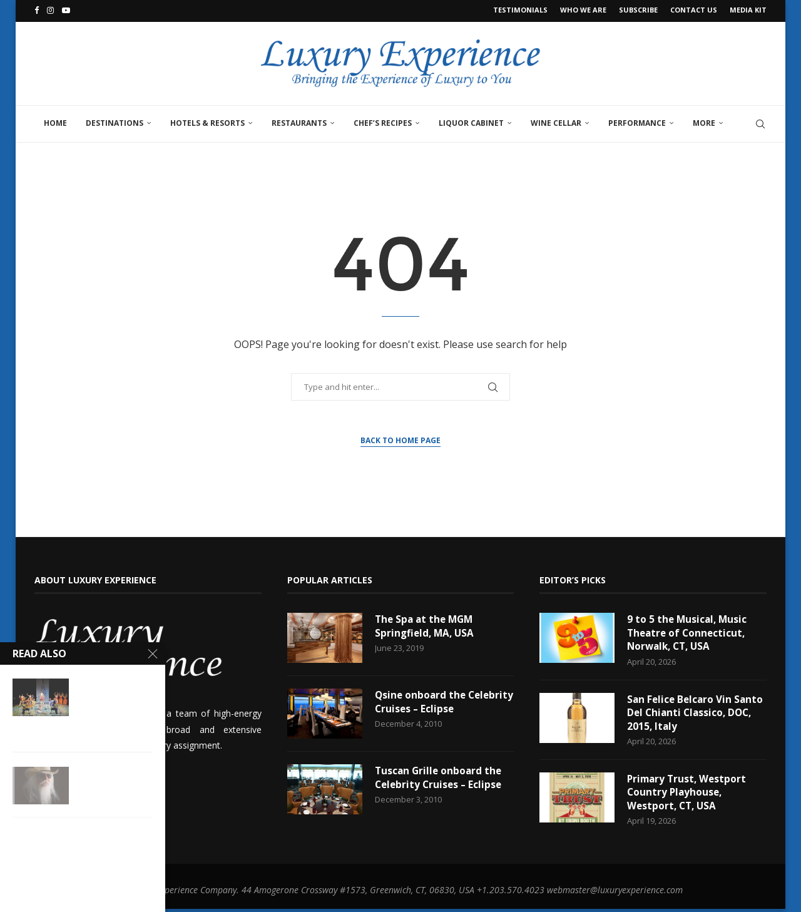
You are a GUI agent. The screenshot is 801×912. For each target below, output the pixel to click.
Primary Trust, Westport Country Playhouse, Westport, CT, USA (688, 795)
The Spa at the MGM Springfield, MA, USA (426, 625)
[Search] (760, 122)
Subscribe (638, 9)
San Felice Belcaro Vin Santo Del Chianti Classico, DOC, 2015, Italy (694, 714)
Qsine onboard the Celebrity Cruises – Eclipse (440, 701)
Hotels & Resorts (207, 121)
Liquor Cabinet (471, 121)
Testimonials (520, 9)
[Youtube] (66, 10)
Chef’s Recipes (383, 121)
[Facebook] (36, 10)
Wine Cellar (556, 121)
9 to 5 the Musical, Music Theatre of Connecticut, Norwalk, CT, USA (688, 632)
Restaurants (299, 121)
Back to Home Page (400, 438)
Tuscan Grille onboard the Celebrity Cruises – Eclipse (440, 777)
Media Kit (748, 9)
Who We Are (583, 9)
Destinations (114, 121)
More (704, 121)
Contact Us (693, 9)
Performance (637, 121)
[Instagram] (50, 10)
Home (55, 121)
